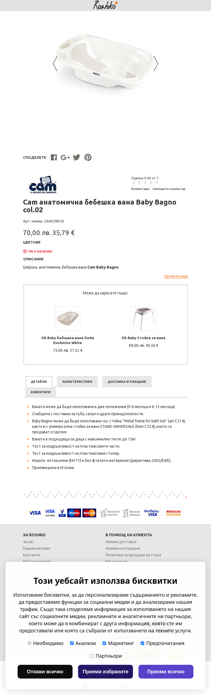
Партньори (106, 655)
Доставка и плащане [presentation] (127, 381)
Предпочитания (162, 643)
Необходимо (45, 643)
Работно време (37, 561)
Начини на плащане (123, 548)
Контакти (31, 555)
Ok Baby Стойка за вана (143, 338)
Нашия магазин (36, 548)
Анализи (83, 643)
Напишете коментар (169, 189)
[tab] (38, 381)
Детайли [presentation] (39, 381)
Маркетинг (118, 643)
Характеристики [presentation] (77, 381)
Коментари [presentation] (41, 392)
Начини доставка (121, 542)
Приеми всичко (166, 671)
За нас (28, 542)
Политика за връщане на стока (133, 555)
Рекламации (116, 561)
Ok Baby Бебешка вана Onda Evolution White (67, 340)
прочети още (176, 276)
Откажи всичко (45, 671)
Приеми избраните (106, 671)
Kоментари (140, 189)
